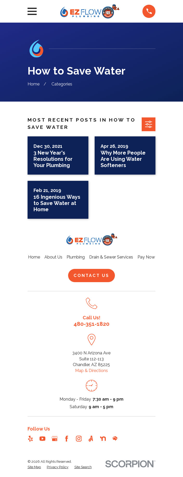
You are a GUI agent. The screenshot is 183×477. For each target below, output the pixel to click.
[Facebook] (66, 438)
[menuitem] (34, 467)
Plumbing (76, 257)
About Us (53, 257)
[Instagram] (79, 438)
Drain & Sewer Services (111, 257)
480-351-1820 (91, 324)
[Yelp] (30, 438)
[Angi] (91, 438)
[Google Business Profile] (54, 438)
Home (34, 257)
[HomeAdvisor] (115, 438)
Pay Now (146, 257)
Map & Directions (91, 370)
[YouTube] (42, 438)
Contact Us (91, 275)
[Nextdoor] (103, 438)
